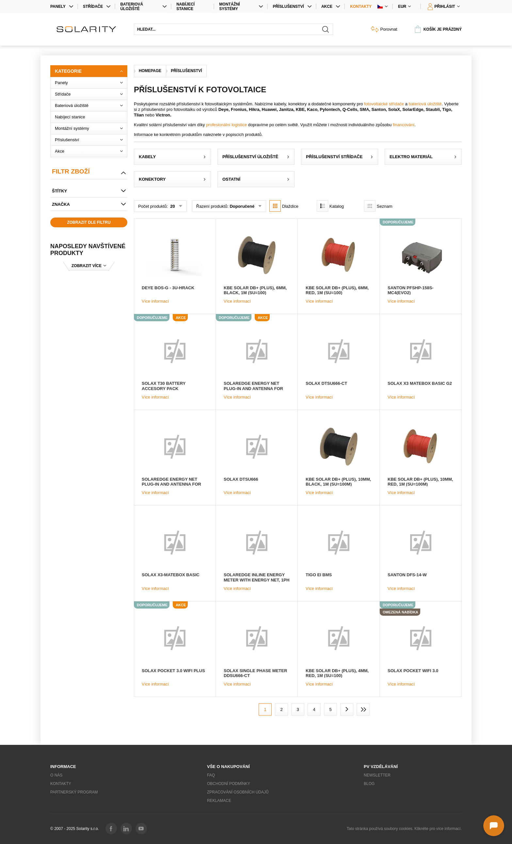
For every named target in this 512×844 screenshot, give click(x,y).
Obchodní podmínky (228, 783)
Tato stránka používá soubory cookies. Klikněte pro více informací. (404, 828)
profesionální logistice (226, 124)
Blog (369, 783)
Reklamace (219, 800)
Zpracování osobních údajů (238, 792)
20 (172, 206)
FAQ (211, 775)
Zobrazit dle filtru (88, 222)
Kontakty (361, 6)
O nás (56, 775)
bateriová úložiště (425, 103)
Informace (63, 766)
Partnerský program (74, 792)
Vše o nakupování (228, 766)
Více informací (155, 301)
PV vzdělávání (381, 766)
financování (404, 124)
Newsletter (377, 775)
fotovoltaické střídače (384, 103)
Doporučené (242, 206)
